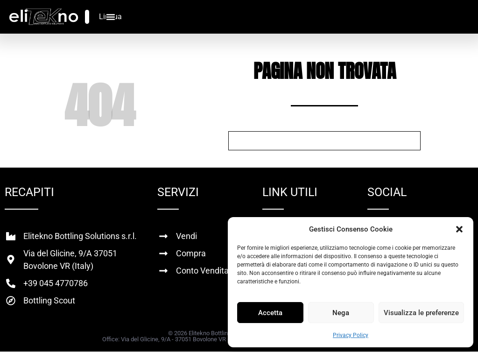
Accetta (270, 313)
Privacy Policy (350, 335)
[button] (459, 229)
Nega (340, 313)
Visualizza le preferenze (421, 313)
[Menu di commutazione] (110, 16)
